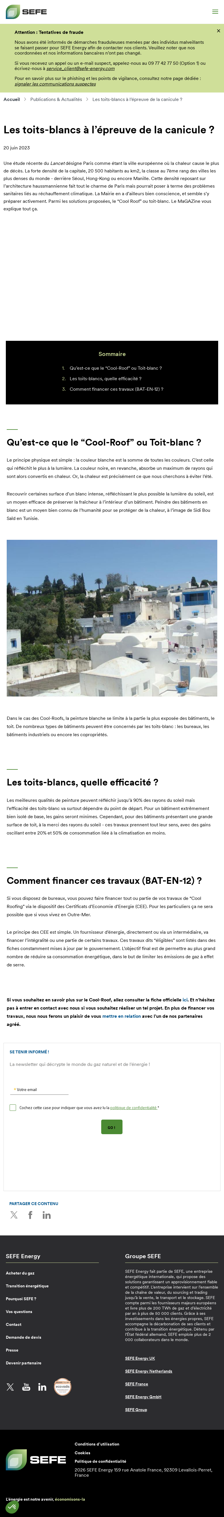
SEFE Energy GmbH (143, 1396)
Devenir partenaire (23, 1362)
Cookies (82, 1452)
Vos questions (19, 1311)
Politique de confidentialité (100, 1460)
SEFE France (136, 1383)
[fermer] (219, 30)
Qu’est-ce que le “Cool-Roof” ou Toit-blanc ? (116, 368)
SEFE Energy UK (140, 1358)
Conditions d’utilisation (97, 1443)
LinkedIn (45, 1214)
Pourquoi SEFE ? (21, 1298)
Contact (13, 1324)
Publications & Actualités (56, 99)
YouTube (26, 1386)
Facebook (29, 1214)
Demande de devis (23, 1337)
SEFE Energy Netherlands (148, 1370)
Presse (12, 1349)
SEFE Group (136, 1409)
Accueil (12, 99)
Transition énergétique (27, 1285)
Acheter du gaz (20, 1272)
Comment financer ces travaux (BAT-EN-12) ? (116, 389)
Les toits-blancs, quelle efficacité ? (105, 378)
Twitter (13, 1214)
